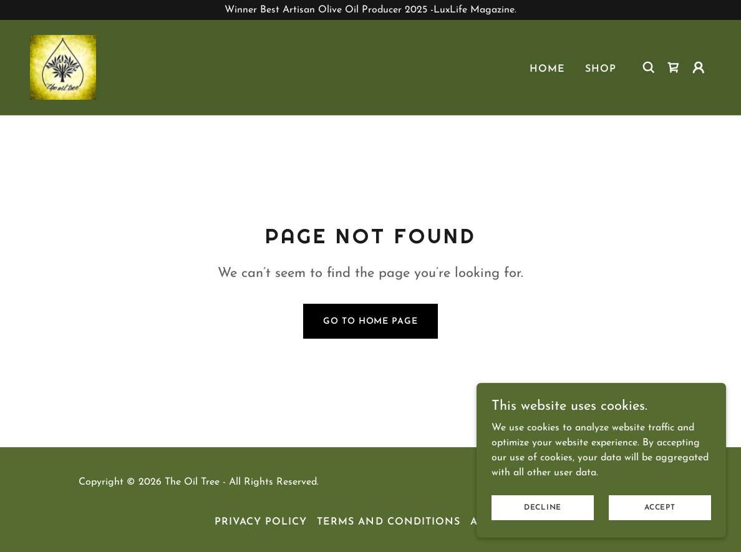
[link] (63, 67)
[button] (698, 67)
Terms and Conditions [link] (388, 522)
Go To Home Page (370, 321)
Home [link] (547, 69)
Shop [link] (600, 69)
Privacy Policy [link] (261, 522)
